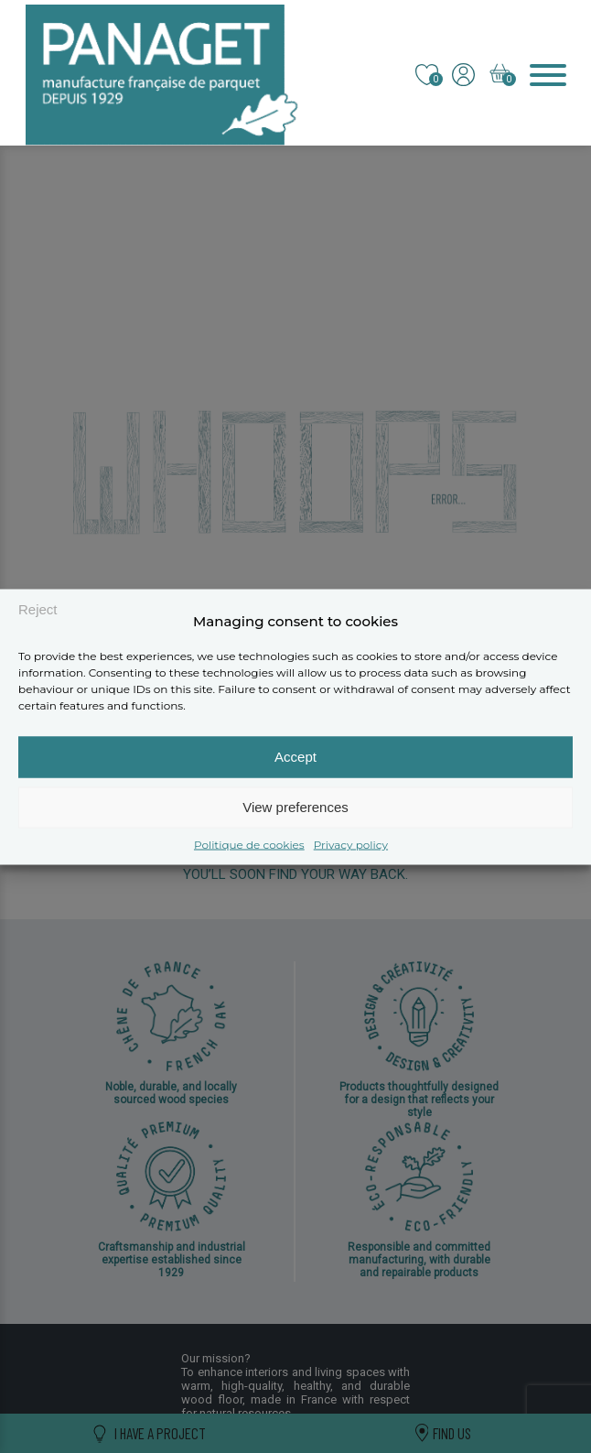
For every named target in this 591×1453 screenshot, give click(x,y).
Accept (295, 756)
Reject (38, 609)
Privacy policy (351, 844)
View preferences (295, 807)
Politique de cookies (249, 844)
